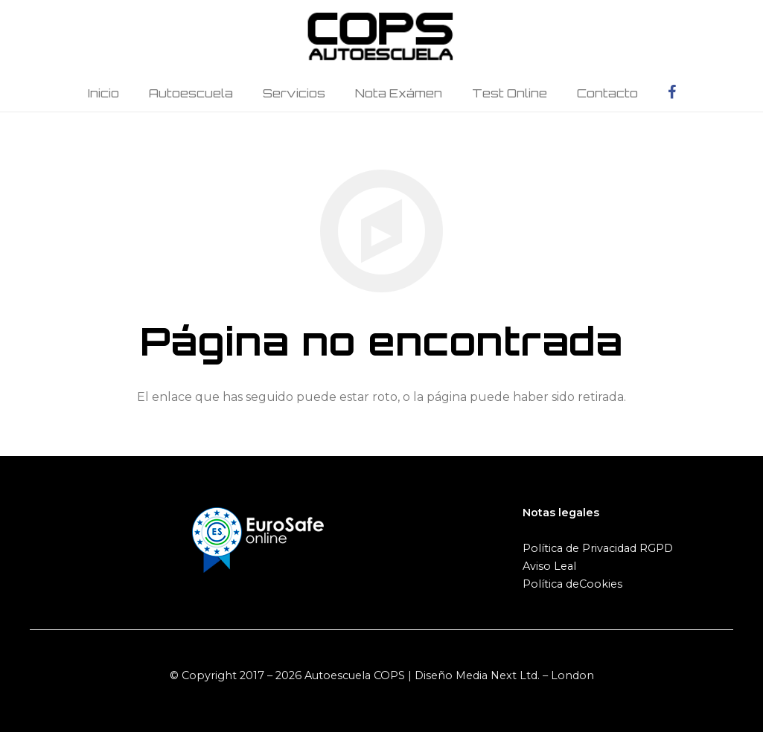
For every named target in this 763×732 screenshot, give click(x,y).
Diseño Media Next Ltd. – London (504, 675)
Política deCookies (572, 584)
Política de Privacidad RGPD (598, 548)
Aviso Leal (549, 566)
